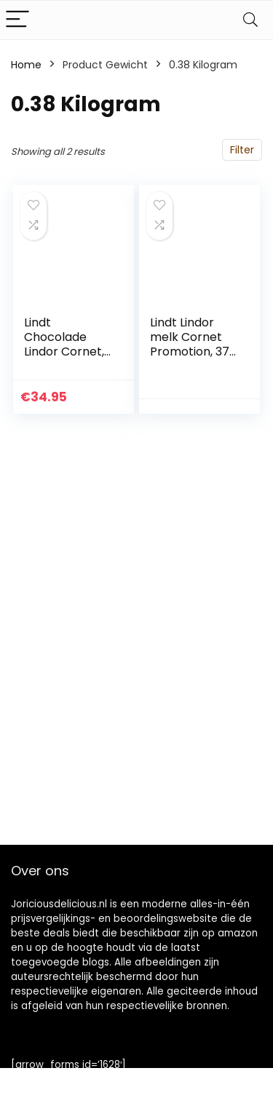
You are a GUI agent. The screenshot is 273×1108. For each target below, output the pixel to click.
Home (26, 64)
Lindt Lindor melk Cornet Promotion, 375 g (193, 344)
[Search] (250, 20)
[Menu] (17, 20)
